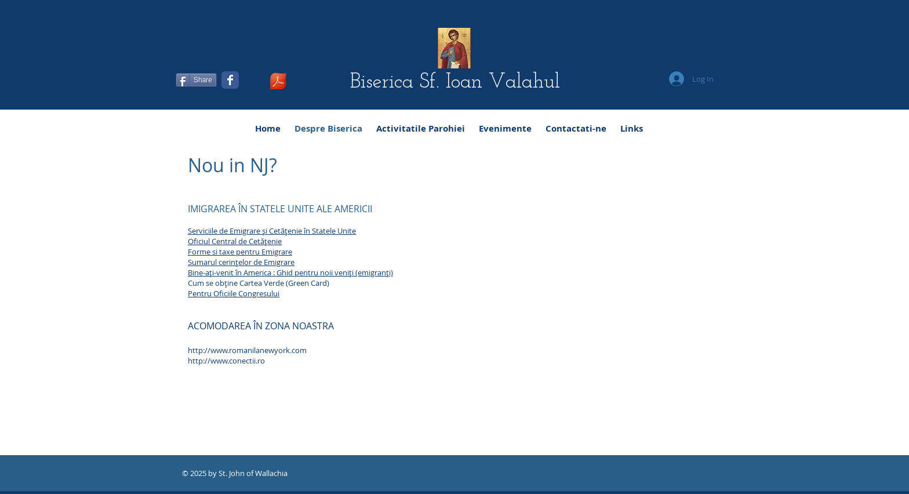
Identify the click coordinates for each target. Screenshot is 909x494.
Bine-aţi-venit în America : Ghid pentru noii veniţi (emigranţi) (290, 272)
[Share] (196, 80)
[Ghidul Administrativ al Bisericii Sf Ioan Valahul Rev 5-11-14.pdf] (278, 82)
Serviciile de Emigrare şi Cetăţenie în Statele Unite (272, 231)
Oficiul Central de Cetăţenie (235, 241)
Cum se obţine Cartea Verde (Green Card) (258, 283)
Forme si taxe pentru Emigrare (240, 251)
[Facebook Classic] (230, 80)
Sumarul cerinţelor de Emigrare (241, 262)
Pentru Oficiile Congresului (233, 293)
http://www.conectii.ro (226, 360)
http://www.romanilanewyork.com (247, 350)
